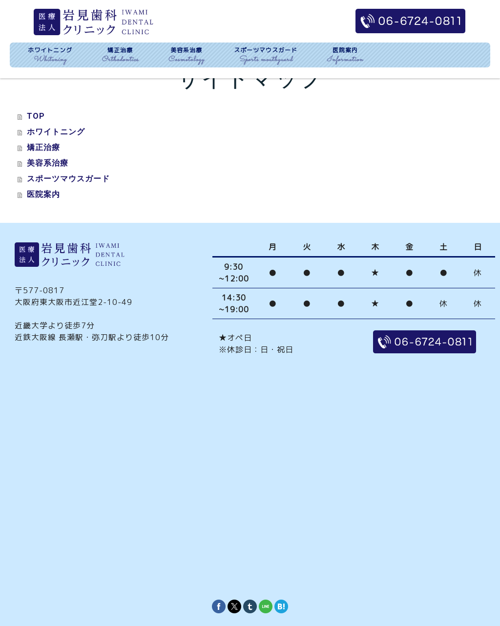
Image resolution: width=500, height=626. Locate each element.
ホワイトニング (56, 131)
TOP (36, 116)
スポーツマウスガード (68, 178)
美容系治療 (47, 163)
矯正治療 (43, 147)
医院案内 (43, 194)
